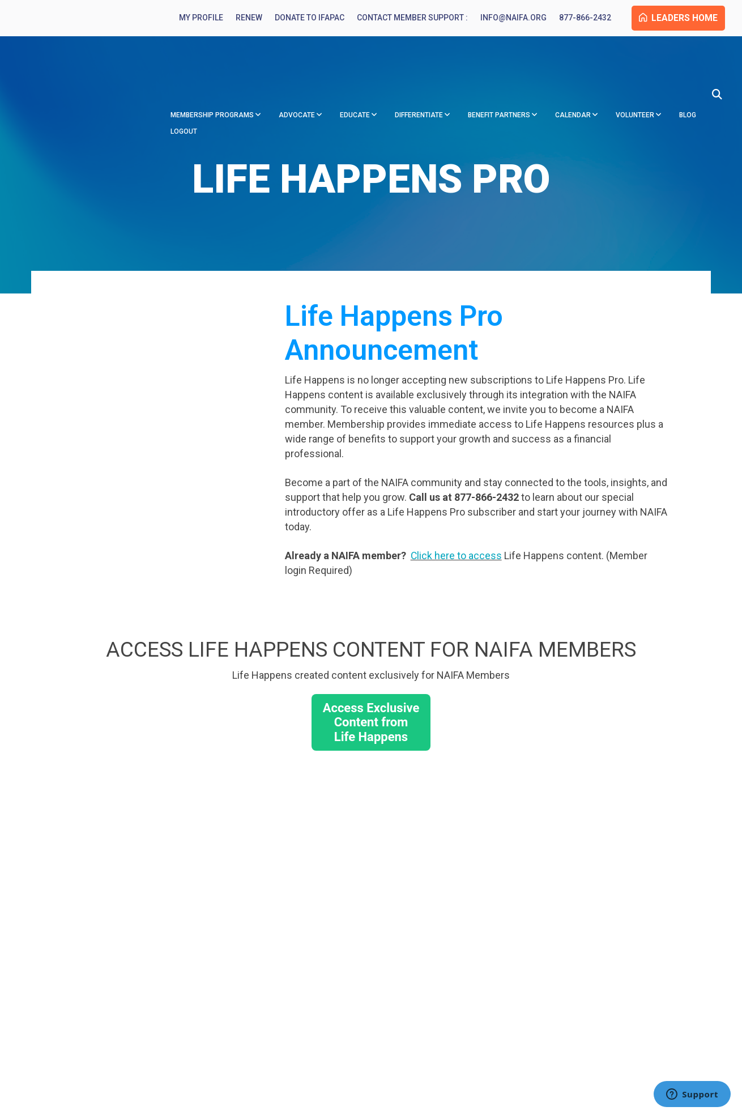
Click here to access (456, 557)
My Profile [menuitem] (195, 18)
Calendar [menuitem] (573, 78)
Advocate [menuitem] (297, 78)
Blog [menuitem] (687, 78)
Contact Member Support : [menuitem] (406, 18)
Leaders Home (675, 18)
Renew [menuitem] (243, 18)
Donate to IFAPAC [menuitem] (304, 18)
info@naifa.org (508, 18)
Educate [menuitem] (355, 78)
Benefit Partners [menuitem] (499, 78)
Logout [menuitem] (183, 95)
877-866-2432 (579, 18)
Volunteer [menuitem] (635, 78)
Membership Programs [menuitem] (212, 78)
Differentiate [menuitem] (419, 78)
